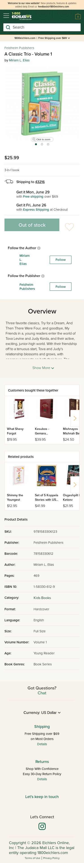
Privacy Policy (51, 858)
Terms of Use (32, 858)
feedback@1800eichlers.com (53, 6)
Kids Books (42, 598)
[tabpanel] (42, 103)
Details (42, 744)
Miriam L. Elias (19, 60)
